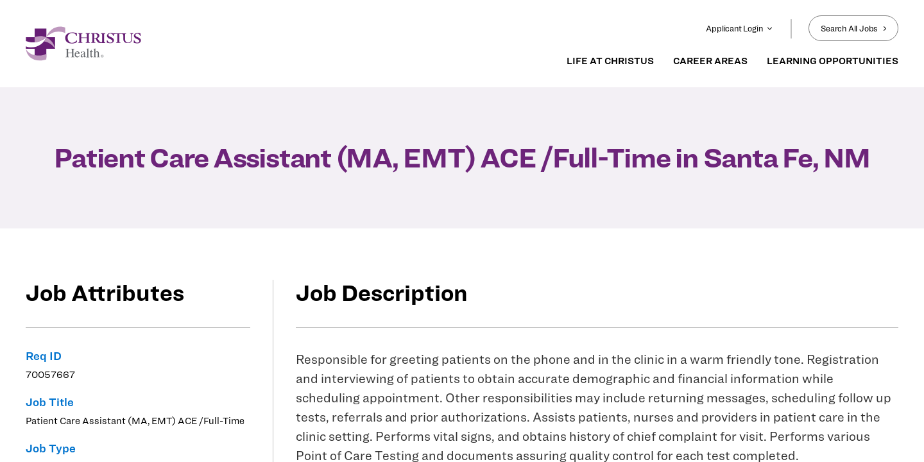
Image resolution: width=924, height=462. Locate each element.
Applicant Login (739, 28)
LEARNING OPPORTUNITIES (832, 61)
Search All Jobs (853, 28)
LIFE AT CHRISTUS (610, 61)
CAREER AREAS (710, 61)
